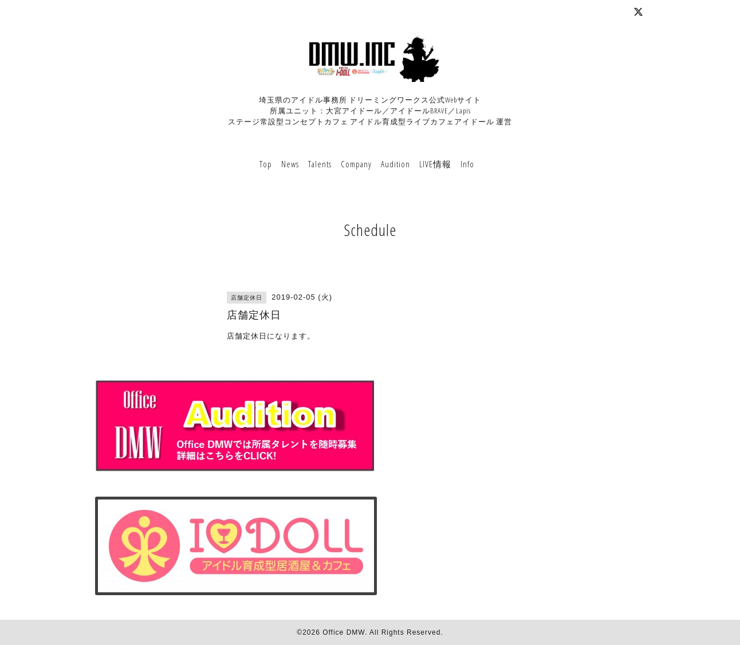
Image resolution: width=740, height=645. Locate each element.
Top (265, 164)
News (290, 164)
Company (356, 164)
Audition (395, 164)
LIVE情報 (435, 164)
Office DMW (343, 632)
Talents (320, 164)
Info (467, 164)
